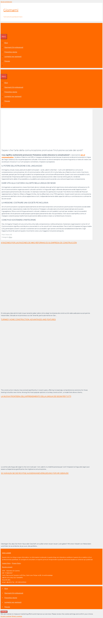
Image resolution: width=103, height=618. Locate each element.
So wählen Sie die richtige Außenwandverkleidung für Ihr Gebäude (35, 473)
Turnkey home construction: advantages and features (28, 319)
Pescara (7, 61)
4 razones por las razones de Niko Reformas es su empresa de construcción (39, 243)
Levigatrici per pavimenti (12, 56)
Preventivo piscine (10, 52)
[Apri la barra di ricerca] (2, 32)
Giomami (10, 10)
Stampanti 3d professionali (13, 47)
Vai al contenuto (6, 2)
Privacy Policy (16, 563)
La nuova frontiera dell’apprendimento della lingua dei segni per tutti (36, 396)
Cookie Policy (6, 563)
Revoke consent (7, 567)
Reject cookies (17, 616)
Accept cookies (6, 616)
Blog (6, 43)
